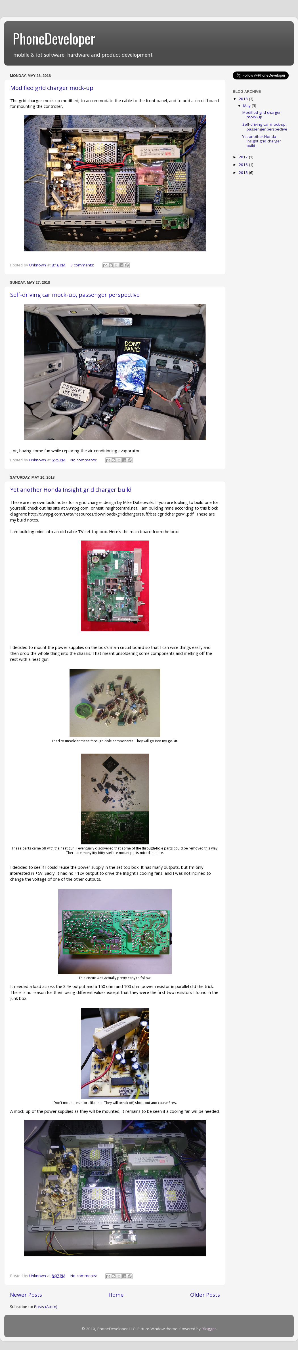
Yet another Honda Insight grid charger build (70, 489)
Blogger (209, 1328)
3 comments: (82, 265)
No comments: (84, 459)
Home (116, 1294)
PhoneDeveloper (54, 38)
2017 (244, 156)
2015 (244, 172)
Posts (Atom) (45, 1306)
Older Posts (205, 1294)
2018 (244, 98)
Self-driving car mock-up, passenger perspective (75, 294)
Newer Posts (26, 1294)
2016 (244, 164)
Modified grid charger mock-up (51, 88)
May (247, 105)
